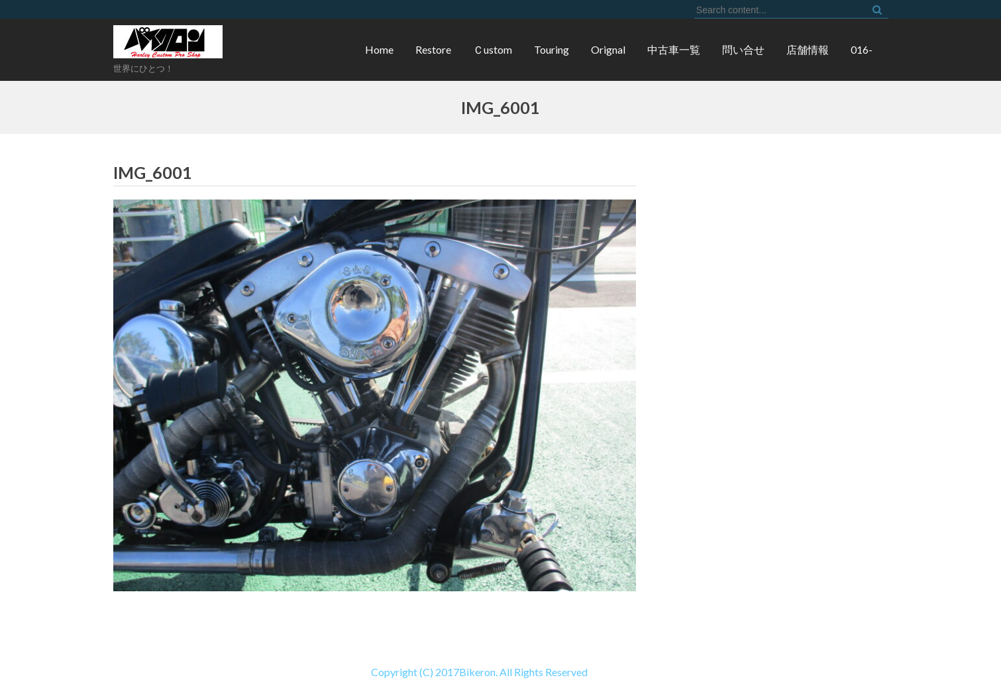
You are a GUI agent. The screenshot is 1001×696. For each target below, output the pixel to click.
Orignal (608, 49)
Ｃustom (492, 49)
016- (861, 49)
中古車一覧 (673, 49)
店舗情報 (807, 49)
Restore (433, 49)
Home (379, 49)
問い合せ (743, 49)
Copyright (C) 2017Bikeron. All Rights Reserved (294, 672)
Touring (551, 49)
